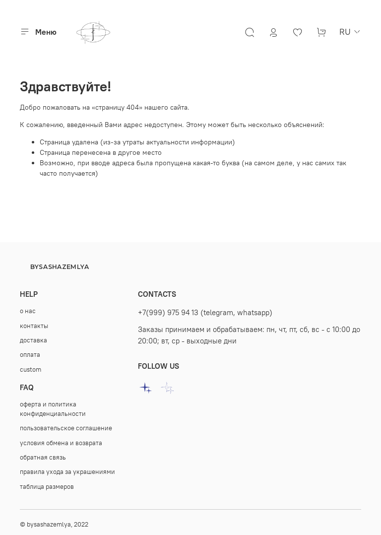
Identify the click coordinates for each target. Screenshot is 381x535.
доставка (33, 340)
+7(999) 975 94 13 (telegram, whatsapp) (205, 312)
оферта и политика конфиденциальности (53, 409)
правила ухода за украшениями (67, 471)
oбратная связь (43, 457)
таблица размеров (47, 486)
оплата (30, 354)
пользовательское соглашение (66, 428)
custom (30, 369)
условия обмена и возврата (61, 443)
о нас (28, 311)
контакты (34, 326)
